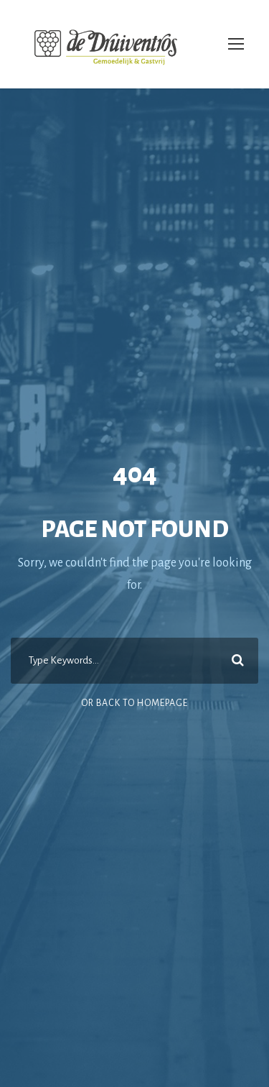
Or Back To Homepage (134, 703)
